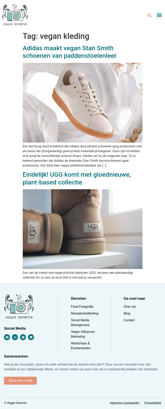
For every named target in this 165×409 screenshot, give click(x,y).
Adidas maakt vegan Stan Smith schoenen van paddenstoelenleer (70, 51)
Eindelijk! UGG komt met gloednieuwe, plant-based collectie (77, 178)
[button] (159, 15)
